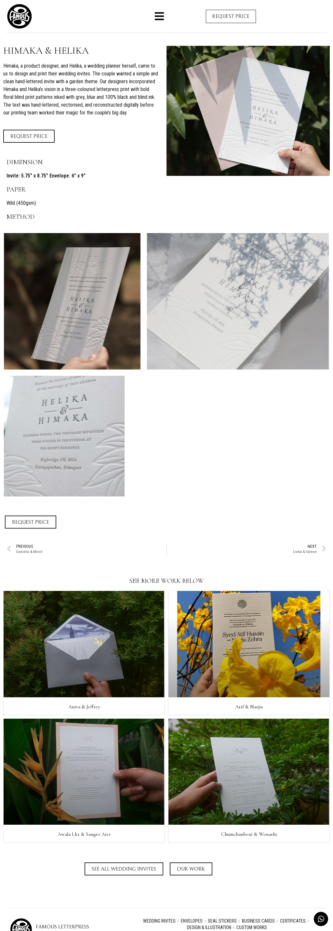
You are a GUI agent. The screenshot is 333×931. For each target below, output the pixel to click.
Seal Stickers (222, 921)
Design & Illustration (209, 927)
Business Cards (258, 921)
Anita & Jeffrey (84, 706)
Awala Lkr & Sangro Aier (84, 834)
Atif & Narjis (249, 706)
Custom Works (251, 927)
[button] (159, 16)
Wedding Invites (159, 921)
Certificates (293, 921)
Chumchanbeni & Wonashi (249, 834)
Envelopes (192, 921)
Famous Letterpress (62, 927)
